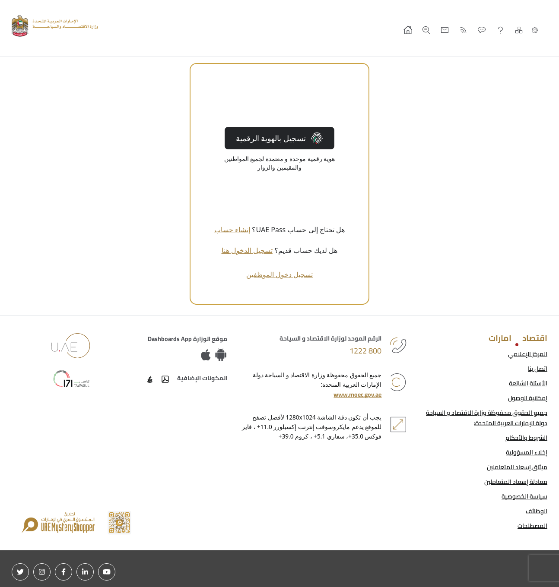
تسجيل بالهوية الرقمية (279, 138)
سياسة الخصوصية (524, 496)
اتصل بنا (537, 368)
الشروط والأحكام (526, 437)
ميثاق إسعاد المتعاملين (517, 467)
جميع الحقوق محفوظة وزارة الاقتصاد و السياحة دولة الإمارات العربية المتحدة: (486, 418)
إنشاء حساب (232, 229)
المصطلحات (532, 525)
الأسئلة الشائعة (528, 383)
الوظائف (536, 511)
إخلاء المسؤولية (526, 452)
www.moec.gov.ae (358, 394)
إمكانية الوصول (527, 398)
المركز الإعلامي (527, 354)
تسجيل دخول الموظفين (279, 274)
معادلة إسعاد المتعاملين (515, 481)
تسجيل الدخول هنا (247, 250)
